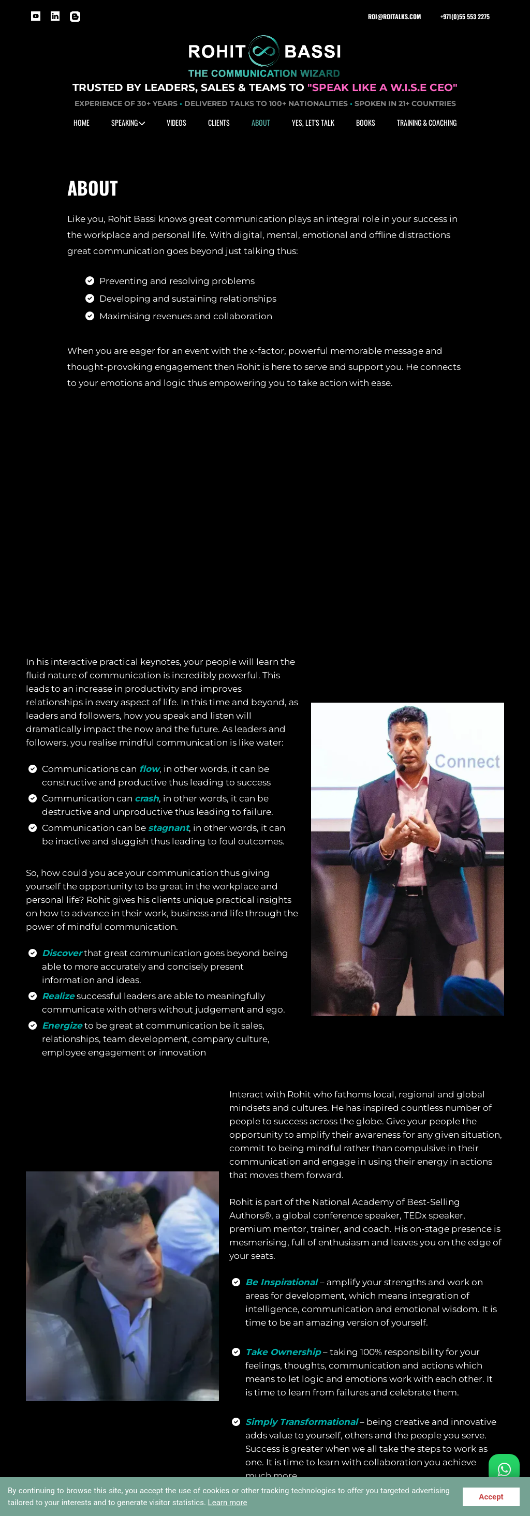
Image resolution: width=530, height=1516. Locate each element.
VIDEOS (176, 122)
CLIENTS (219, 122)
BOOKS (365, 122)
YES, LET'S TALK (313, 122)
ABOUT (261, 122)
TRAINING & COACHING (427, 122)
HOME (81, 122)
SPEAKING (128, 122)
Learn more (227, 1502)
